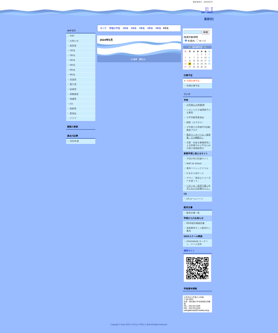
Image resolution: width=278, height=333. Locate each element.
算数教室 (74, 94)
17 (205, 61)
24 (205, 64)
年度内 (190, 41)
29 (198, 67)
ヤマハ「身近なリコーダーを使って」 (198, 179)
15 (198, 61)
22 (198, 64)
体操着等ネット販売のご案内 (198, 229)
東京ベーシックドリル (197, 168)
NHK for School (194, 163)
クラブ (73, 118)
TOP (72, 36)
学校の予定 (114, 28)
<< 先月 (134, 59)
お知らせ (74, 41)
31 (205, 67)
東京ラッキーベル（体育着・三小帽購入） (198, 136)
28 (194, 67)
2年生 (72, 55)
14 (194, 61)
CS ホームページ (194, 199)
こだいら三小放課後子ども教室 (198, 111)
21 (194, 64)
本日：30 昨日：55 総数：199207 (207, 10)
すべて (103, 28)
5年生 (72, 70)
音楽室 (73, 79)
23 (202, 64)
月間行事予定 (193, 81)
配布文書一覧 (193, 213)
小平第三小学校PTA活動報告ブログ (198, 128)
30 (202, 67)
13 (190, 61)
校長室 (73, 45)
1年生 (72, 50)
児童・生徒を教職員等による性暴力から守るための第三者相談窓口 (198, 145)
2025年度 (74, 141)
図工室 (73, 84)
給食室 (73, 89)
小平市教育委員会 (195, 117)
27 (190, 67)
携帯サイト (189, 250)
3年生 (72, 60)
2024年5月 (197, 47)
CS (71, 104)
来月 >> (142, 59)
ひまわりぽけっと (195, 173)
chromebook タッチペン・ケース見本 (197, 242)
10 (205, 58)
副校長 (73, 108)
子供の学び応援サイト (197, 158)
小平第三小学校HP (195, 105)
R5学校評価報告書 (195, 223)
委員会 (73, 113)
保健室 (73, 99)
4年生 (72, 65)
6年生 (72, 74)
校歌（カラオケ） (195, 122)
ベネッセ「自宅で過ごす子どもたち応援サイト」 (198, 187)
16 (202, 61)
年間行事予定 (193, 85)
